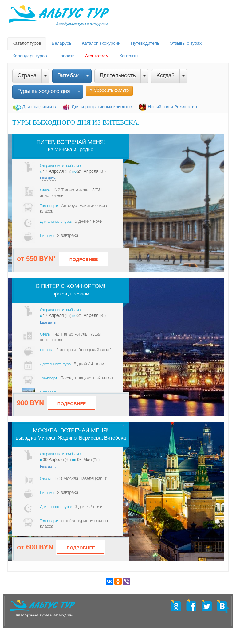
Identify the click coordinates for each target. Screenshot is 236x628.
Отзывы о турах (186, 44)
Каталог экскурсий (101, 44)
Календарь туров (29, 56)
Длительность (118, 76)
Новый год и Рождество (172, 107)
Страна (27, 76)
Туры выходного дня (44, 91)
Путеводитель (145, 44)
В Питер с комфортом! (70, 286)
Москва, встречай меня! (70, 430)
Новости (66, 56)
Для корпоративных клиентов (102, 107)
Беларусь (61, 44)
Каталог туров (26, 44)
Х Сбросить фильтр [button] (109, 91)
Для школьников (39, 107)
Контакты (128, 56)
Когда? (165, 76)
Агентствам (97, 56)
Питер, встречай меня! (71, 142)
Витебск (68, 76)
